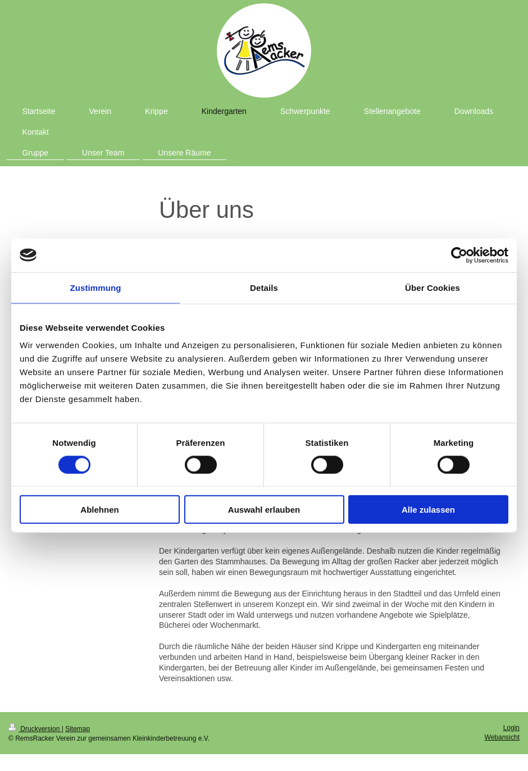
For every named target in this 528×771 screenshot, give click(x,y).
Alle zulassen (428, 509)
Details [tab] (264, 287)
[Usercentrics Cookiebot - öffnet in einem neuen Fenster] (459, 255)
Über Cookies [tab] (432, 287)
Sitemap (77, 729)
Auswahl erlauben (264, 509)
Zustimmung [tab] (95, 287)
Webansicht (502, 737)
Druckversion (35, 729)
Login (511, 728)
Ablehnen (99, 509)
